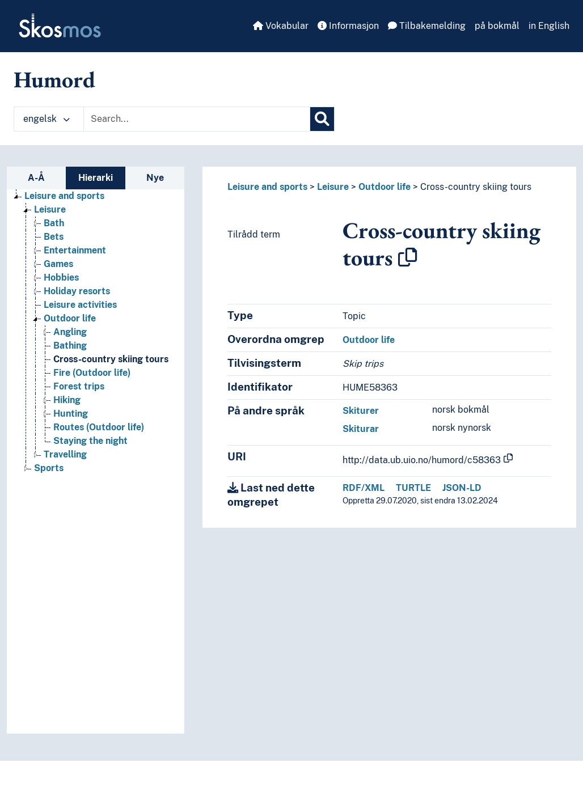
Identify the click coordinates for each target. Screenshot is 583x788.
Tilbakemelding (427, 25)
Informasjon (348, 25)
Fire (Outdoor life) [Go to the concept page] (91, 372)
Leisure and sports (267, 186)
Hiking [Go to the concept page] (67, 400)
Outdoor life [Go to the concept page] (70, 318)
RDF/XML (364, 487)
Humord (54, 79)
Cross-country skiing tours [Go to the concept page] (110, 359)
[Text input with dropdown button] (196, 119)
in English (549, 25)
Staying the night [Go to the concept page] (90, 440)
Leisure (333, 186)
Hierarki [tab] (95, 177)
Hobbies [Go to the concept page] (61, 277)
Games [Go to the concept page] (58, 264)
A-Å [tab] (36, 177)
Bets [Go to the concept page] (54, 236)
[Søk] (322, 119)
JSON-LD (461, 487)
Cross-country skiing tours (475, 186)
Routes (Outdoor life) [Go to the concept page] (98, 427)
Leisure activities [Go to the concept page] (80, 304)
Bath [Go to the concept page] (54, 223)
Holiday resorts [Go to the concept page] (77, 291)
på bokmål (497, 25)
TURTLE (413, 487)
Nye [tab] (155, 177)
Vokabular (281, 25)
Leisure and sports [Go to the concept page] (64, 195)
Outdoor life (384, 186)
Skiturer (361, 410)
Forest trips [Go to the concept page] (78, 386)
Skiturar (361, 428)
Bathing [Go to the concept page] (70, 345)
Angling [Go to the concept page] (70, 332)
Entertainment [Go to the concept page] (75, 250)
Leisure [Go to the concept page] (50, 209)
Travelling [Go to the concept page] (65, 454)
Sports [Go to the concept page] (49, 468)
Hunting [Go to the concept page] (70, 413)
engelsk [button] (46, 118)
